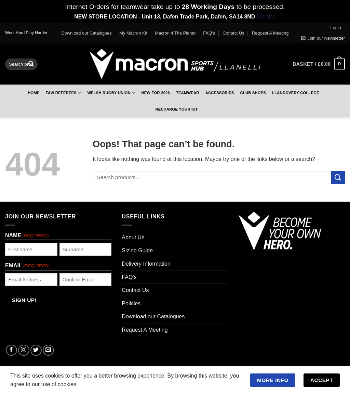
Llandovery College (295, 93)
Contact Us (233, 33)
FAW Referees (63, 93)
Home (33, 93)
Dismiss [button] (266, 17)
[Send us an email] (48, 350)
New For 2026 (155, 93)
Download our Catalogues (87, 33)
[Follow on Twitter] (36, 350)
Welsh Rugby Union (111, 93)
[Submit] (31, 64)
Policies (131, 303)
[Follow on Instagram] (23, 350)
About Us (133, 237)
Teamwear (187, 93)
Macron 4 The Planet (175, 33)
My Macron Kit (133, 33)
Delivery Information (146, 264)
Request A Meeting (270, 33)
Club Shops (253, 93)
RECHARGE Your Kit (176, 109)
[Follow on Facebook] (11, 350)
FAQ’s (209, 33)
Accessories (219, 93)
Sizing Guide (137, 250)
